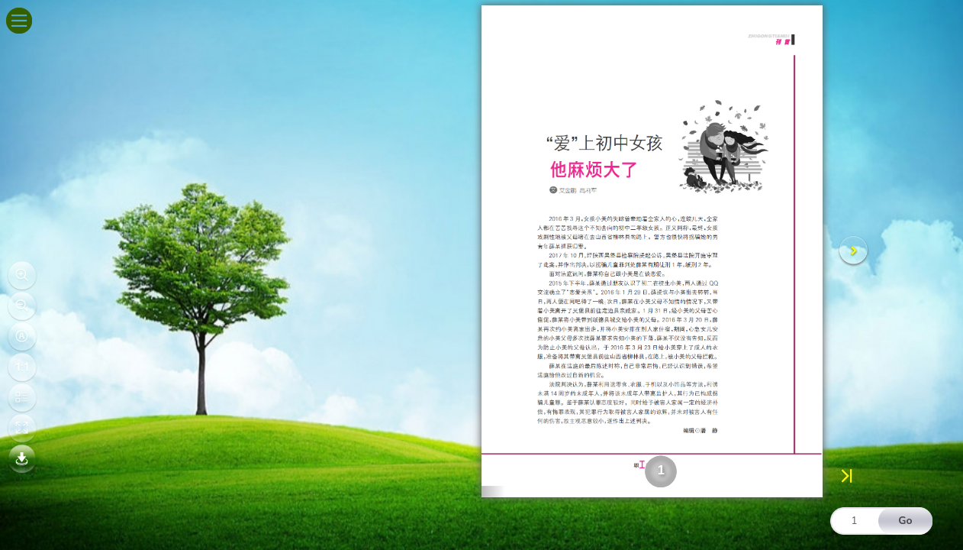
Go (905, 520)
